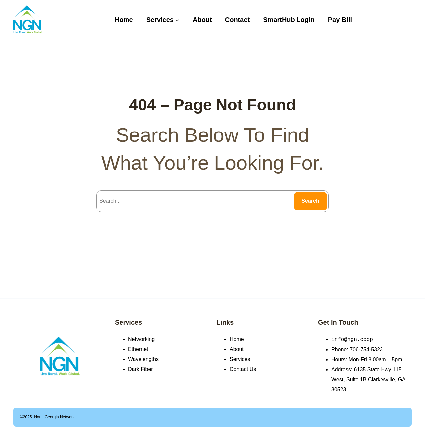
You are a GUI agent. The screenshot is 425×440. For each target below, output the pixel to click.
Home (237, 339)
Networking (141, 339)
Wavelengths (143, 359)
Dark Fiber (140, 369)
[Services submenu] (177, 20)
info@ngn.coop (352, 339)
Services (128, 322)
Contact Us (243, 369)
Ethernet (138, 349)
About (237, 349)
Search (310, 201)
